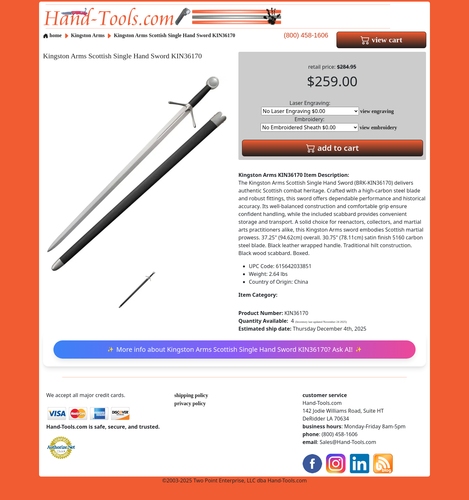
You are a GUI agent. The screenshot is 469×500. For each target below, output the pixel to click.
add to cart (332, 147)
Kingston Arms (88, 35)
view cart (381, 39)
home (52, 35)
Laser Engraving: (310, 107)
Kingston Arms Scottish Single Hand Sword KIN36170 (174, 35)
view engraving (377, 111)
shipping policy (191, 395)
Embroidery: (309, 124)
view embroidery (378, 127)
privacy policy (190, 403)
